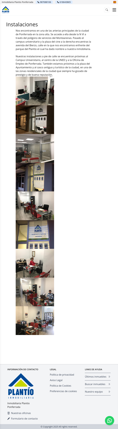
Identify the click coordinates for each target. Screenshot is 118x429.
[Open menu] (114, 10)
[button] (114, 2)
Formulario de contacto (22, 418)
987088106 (45, 2)
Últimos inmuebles (98, 376)
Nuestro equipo (98, 391)
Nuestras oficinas (19, 413)
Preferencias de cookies (63, 391)
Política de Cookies (60, 385)
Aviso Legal (56, 380)
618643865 (65, 2)
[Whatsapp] (109, 420)
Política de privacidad (62, 374)
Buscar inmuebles (98, 384)
